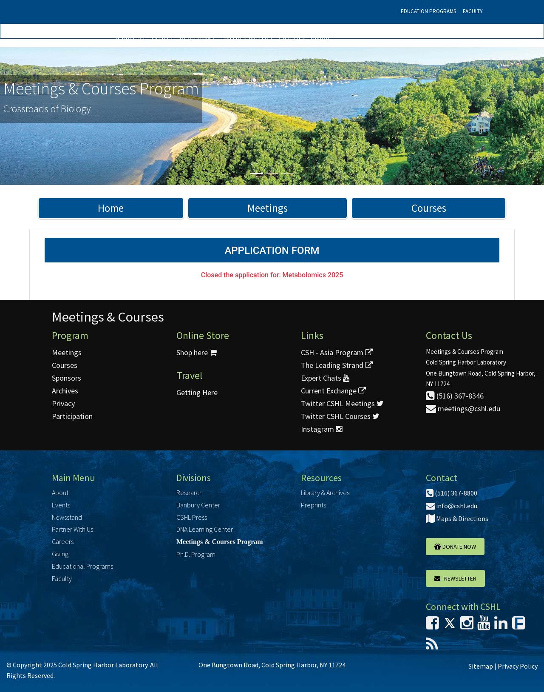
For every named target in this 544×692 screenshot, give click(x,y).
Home (111, 208)
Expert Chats (325, 378)
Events (162, 37)
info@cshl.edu (451, 505)
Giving (320, 37)
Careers (291, 37)
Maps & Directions (457, 518)
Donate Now (455, 546)
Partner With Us (246, 37)
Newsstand (196, 37)
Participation (72, 416)
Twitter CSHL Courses (340, 416)
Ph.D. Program (195, 554)
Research (189, 492)
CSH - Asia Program (337, 352)
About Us (130, 37)
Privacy (63, 403)
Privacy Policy (518, 666)
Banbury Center (198, 505)
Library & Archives (325, 492)
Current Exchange (333, 391)
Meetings (267, 208)
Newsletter (455, 578)
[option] (272, 116)
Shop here (196, 352)
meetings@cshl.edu (463, 408)
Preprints (313, 505)
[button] (41, 116)
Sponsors (66, 378)
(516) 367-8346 (455, 396)
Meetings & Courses (108, 316)
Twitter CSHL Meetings (342, 403)
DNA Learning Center (204, 529)
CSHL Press (191, 517)
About (60, 492)
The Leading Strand (337, 365)
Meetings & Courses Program (219, 541)
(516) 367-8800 (451, 493)
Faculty (473, 11)
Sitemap (480, 666)
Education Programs (428, 11)
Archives (65, 391)
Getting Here (197, 392)
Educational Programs (82, 566)
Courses (428, 208)
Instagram (321, 429)
